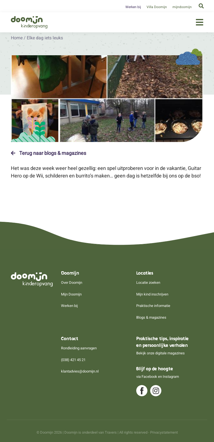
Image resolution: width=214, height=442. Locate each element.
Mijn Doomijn (71, 294)
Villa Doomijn (157, 7)
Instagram (171, 376)
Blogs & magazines (151, 317)
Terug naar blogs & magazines (48, 153)
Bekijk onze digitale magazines (160, 353)
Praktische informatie (153, 306)
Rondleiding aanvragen (79, 348)
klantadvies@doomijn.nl (80, 371)
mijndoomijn (182, 7)
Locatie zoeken (148, 282)
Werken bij (133, 7)
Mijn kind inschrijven (152, 294)
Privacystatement (164, 432)
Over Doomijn (71, 282)
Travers (111, 432)
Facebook (149, 376)
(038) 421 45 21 (73, 360)
